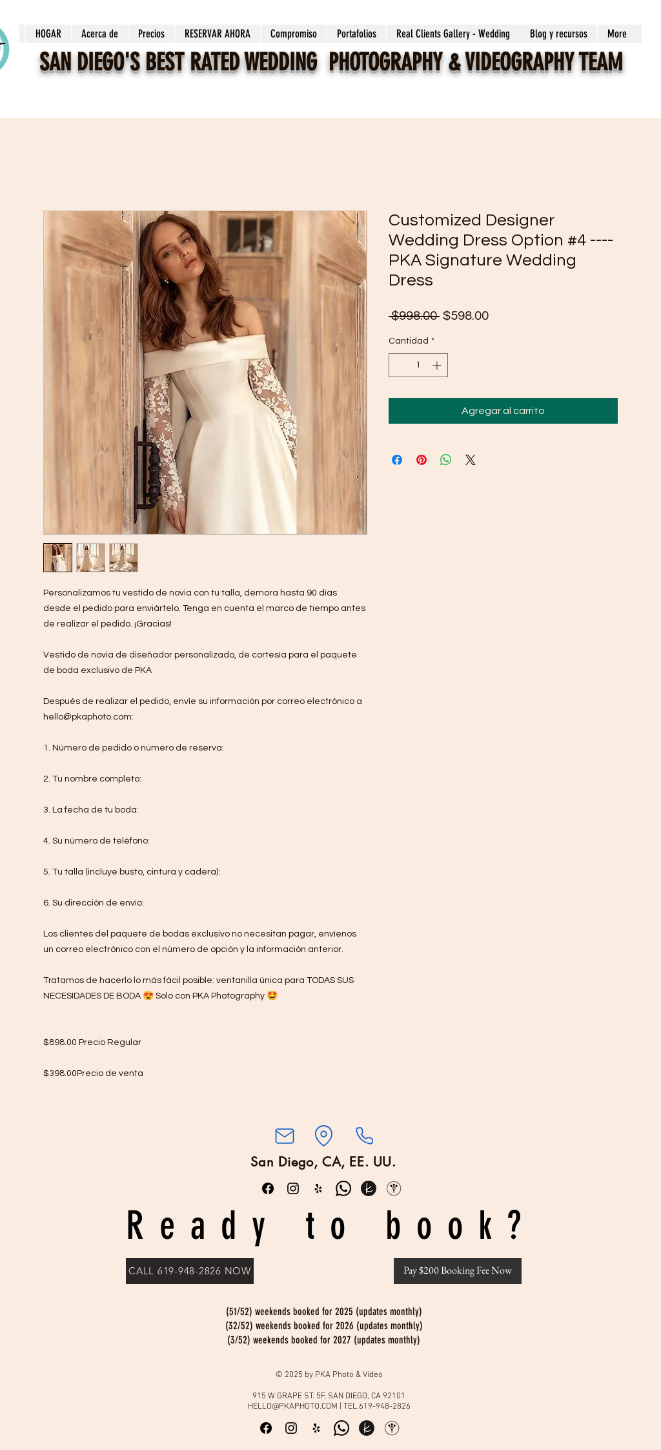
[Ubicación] (323, 1136)
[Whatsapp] (343, 1188)
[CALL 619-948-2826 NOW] (190, 1271)
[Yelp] (318, 1188)
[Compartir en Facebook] (397, 460)
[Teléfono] (364, 1136)
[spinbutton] (418, 365)
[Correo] (284, 1136)
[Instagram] (293, 1188)
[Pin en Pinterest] (421, 460)
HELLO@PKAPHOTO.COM (293, 1407)
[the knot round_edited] (368, 1188)
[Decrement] (399, 365)
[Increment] (438, 365)
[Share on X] (470, 460)
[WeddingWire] (394, 1188)
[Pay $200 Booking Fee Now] (458, 1271)
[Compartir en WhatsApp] (446, 460)
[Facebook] (268, 1188)
